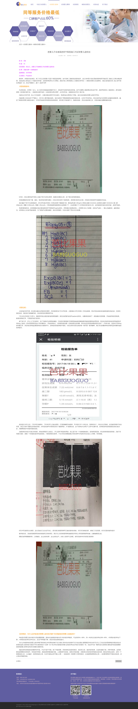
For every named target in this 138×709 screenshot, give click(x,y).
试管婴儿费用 (65, 4)
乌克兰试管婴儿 (41, 4)
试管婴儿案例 (54, 4)
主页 (20, 44)
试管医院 (76, 4)
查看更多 (118, 661)
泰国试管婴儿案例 (39, 44)
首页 (32, 4)
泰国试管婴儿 (86, 4)
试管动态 (96, 4)
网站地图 (29, 706)
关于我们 (105, 4)
